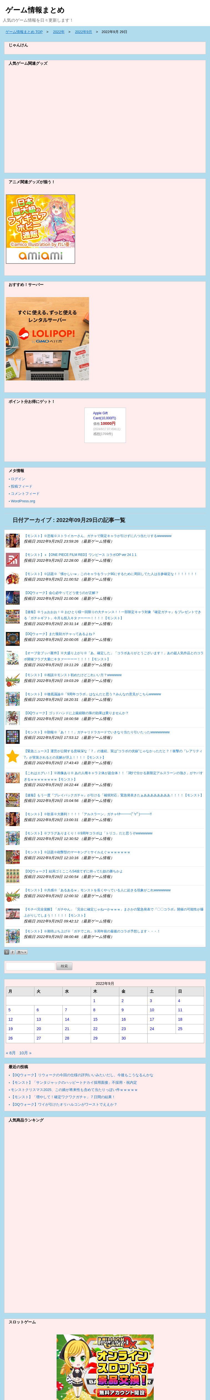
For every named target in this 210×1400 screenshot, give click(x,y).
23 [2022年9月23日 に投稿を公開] (124, 1029)
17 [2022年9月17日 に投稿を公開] (152, 1019)
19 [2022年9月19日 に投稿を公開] (10, 1029)
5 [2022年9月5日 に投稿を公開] (9, 1010)
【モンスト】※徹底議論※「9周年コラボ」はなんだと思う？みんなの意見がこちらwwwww (92, 694)
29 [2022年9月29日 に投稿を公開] (95, 1038)
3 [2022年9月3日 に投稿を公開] (151, 1000)
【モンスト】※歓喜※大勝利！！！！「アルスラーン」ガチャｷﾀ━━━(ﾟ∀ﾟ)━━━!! (88, 814)
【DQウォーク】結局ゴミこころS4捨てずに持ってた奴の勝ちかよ (73, 871)
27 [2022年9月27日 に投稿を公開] (39, 1038)
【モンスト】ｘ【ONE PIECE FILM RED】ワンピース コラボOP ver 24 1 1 (80, 555)
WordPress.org (23, 501)
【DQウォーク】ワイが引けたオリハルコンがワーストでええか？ (64, 1104)
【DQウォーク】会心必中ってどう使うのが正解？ (61, 593)
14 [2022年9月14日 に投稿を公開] (67, 1019)
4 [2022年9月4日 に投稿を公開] (179, 1000)
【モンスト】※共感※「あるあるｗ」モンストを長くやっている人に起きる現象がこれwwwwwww (97, 890)
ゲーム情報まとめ (35, 10)
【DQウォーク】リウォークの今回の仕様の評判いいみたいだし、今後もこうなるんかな (82, 1075)
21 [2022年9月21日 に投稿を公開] (67, 1029)
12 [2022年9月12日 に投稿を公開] (10, 1019)
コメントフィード (25, 493)
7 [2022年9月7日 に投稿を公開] (66, 1010)
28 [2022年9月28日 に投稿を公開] (67, 1038)
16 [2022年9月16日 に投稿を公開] (124, 1019)
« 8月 (11, 1052)
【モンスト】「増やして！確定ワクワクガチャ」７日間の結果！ (63, 1097)
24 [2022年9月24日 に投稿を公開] (152, 1029)
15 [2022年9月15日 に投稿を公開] (95, 1019)
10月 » (25, 1052)
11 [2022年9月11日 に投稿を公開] (180, 1010)
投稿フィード (21, 486)
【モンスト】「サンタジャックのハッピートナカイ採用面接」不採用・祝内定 (74, 1082)
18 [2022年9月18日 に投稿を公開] (180, 1019)
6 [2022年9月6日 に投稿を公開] (38, 1010)
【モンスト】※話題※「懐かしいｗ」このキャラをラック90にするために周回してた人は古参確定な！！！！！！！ (110, 574)
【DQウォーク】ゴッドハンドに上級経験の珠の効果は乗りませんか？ (76, 713)
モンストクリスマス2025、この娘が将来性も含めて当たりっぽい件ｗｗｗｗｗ (74, 1090)
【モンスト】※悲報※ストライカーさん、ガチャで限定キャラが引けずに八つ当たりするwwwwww (97, 536)
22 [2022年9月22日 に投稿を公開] (95, 1029)
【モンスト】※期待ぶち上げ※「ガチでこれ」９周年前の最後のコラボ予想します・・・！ (92, 931)
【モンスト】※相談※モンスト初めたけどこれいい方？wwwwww (73, 675)
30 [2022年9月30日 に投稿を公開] (124, 1038)
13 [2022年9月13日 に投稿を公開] (39, 1019)
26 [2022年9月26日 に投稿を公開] (10, 1038)
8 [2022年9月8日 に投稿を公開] (94, 1010)
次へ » (21, 952)
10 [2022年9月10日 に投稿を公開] (152, 1010)
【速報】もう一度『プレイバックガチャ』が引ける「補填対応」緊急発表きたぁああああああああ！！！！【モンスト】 (114, 795)
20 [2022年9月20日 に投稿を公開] (39, 1029)
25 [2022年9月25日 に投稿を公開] (180, 1029)
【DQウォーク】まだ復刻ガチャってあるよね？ (59, 634)
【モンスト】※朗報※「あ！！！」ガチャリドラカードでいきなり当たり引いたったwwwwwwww (96, 732)
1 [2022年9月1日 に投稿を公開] (94, 1000)
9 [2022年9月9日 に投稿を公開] (123, 1010)
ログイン (18, 479)
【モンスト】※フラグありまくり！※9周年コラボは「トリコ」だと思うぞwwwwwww (88, 833)
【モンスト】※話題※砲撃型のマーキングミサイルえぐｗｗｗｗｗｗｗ (77, 852)
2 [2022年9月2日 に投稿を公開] (123, 1000)
